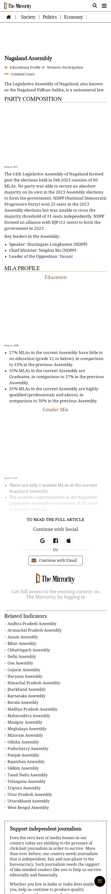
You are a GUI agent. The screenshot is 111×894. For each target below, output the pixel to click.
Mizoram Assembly (23, 735)
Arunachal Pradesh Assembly (33, 630)
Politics (50, 17)
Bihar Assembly (20, 643)
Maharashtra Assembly (27, 716)
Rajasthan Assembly (24, 761)
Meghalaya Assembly (25, 729)
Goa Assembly (18, 663)
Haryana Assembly (23, 676)
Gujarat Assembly (22, 670)
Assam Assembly (21, 637)
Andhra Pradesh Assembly (30, 623)
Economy (73, 17)
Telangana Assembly (24, 781)
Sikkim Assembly (21, 768)
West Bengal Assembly (26, 807)
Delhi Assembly (20, 656)
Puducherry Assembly (26, 748)
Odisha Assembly (21, 742)
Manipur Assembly (23, 722)
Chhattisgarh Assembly (27, 650)
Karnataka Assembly (24, 696)
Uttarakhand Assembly (27, 801)
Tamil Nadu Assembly (26, 775)
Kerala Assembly (21, 702)
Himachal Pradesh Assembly (32, 683)
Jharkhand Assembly (25, 689)
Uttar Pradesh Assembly (28, 794)
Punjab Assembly (21, 755)
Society (28, 17)
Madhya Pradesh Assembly (30, 709)
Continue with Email (54, 560)
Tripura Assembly (22, 788)
